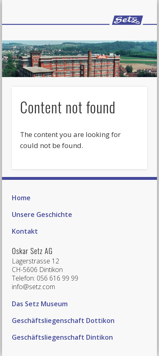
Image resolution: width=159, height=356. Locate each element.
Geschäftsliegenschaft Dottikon (63, 320)
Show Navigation (127, 37)
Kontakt (25, 231)
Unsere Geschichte (42, 214)
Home (21, 197)
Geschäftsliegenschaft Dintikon (62, 337)
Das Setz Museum (40, 303)
